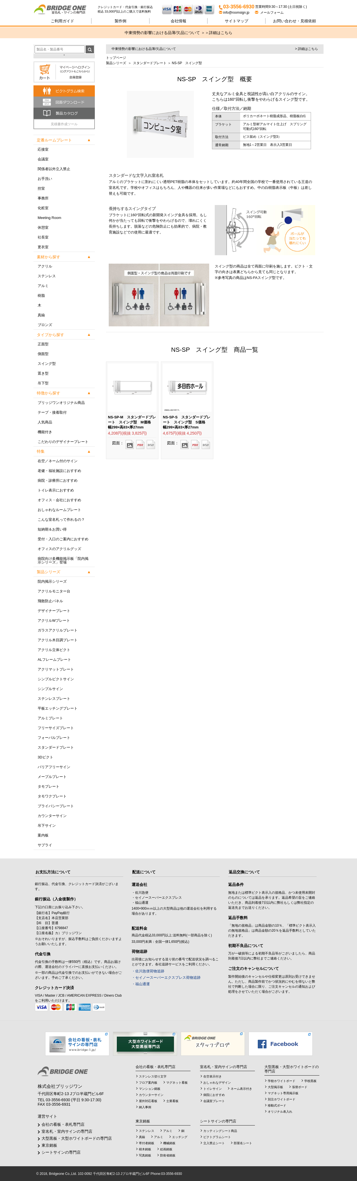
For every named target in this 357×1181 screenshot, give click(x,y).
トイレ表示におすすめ (56, 490)
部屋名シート (243, 1143)
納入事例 (145, 1107)
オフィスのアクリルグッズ (59, 549)
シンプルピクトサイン (56, 679)
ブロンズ (45, 325)
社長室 (43, 237)
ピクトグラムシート (217, 1137)
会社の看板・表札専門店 (63, 1124)
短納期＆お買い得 (52, 529)
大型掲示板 (275, 1087)
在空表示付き (212, 1076)
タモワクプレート (52, 796)
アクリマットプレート (56, 669)
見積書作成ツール (64, 124)
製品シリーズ (116, 63)
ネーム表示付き (241, 1088)
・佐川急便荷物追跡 (148, 971)
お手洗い (45, 179)
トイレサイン (212, 1088)
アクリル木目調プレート (58, 640)
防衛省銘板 (167, 1155)
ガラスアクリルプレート (58, 630)
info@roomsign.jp (234, 13)
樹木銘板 (145, 1149)
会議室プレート (214, 1101)
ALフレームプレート (54, 659)
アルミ (43, 286)
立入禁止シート (214, 1143)
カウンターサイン (52, 816)
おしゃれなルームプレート (59, 510)
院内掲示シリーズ (52, 581)
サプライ (45, 845)
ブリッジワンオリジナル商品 (61, 403)
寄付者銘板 (146, 1143)
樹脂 (41, 295)
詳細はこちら (220, 32)
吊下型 (43, 383)
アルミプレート (50, 718)
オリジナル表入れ (280, 1111)
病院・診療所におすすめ (58, 480)
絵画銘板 (166, 1149)
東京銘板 (49, 1145)
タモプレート (48, 786)
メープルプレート (52, 777)
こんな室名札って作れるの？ (61, 519)
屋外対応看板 (148, 1101)
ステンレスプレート (54, 698)
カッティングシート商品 (220, 1130)
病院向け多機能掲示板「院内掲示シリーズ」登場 (63, 560)
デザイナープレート (54, 611)
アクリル (45, 266)
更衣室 (43, 247)
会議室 (43, 159)
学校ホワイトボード (281, 1081)
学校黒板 (310, 1081)
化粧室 (43, 208)
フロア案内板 (148, 1082)
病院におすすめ (214, 1094)
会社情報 (178, 21)
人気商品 (45, 422)
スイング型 (47, 363)
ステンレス (47, 276)
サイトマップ (236, 21)
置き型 (43, 373)
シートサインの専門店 (61, 1152)
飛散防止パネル (50, 601)
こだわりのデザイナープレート (63, 442)
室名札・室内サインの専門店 (67, 1131)
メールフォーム (269, 13)
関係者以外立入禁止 (54, 169)
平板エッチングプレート (58, 708)
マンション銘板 (149, 1088)
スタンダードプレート (56, 747)
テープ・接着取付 (52, 412)
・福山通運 (141, 984)
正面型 (43, 344)
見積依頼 (294, 21)
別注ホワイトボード (281, 1099)
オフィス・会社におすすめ (59, 500)
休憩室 (43, 227)
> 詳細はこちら (306, 49)
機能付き (45, 432)
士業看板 (172, 1101)
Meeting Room (49, 218)
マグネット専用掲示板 (283, 1093)
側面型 (43, 354)
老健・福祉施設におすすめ (59, 471)
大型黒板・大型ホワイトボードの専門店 (77, 1138)
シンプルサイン (50, 689)
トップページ (116, 58)
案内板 (43, 835)
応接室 (43, 149)
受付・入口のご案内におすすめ (63, 539)
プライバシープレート (56, 806)
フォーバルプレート (54, 738)
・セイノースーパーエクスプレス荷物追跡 (166, 977)
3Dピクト (45, 757)
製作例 (120, 21)
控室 (41, 188)
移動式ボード (277, 1105)
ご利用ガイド (62, 21)
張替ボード (299, 1087)
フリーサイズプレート (56, 728)
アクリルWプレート (54, 620)
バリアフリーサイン (54, 767)
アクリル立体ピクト (54, 650)
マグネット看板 (177, 1082)
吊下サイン (47, 825)
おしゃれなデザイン (217, 1082)
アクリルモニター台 (54, 591)
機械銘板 (169, 1143)
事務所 (43, 198)
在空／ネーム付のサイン (58, 461)
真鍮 (41, 315)
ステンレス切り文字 (153, 1076)
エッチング (179, 1137)
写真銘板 (145, 1155)
